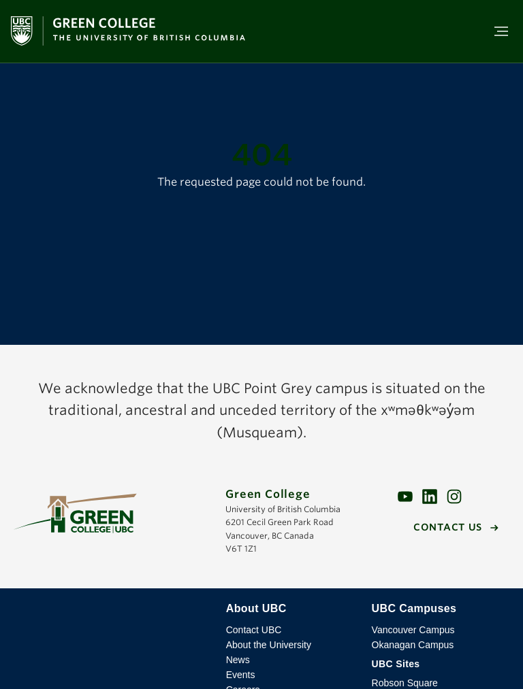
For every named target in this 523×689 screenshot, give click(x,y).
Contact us (447, 527)
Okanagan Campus (413, 644)
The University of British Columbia (113, 619)
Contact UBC (254, 629)
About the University (268, 644)
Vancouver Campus (413, 629)
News (238, 659)
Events (240, 674)
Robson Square (405, 682)
